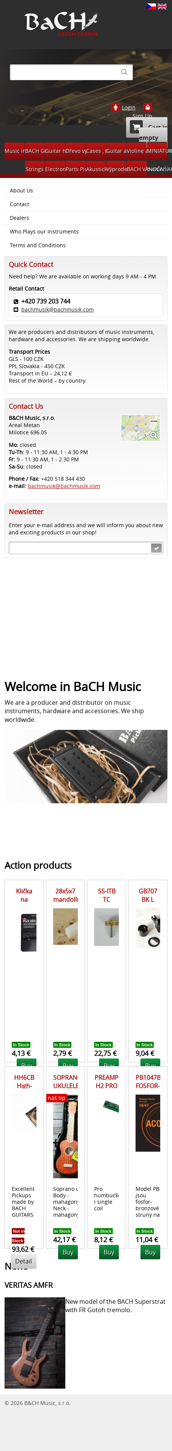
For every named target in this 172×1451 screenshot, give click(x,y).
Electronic (55, 169)
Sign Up (142, 116)
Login (129, 107)
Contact (19, 204)
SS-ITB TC (106, 895)
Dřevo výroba (76, 150)
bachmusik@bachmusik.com (57, 309)
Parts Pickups (76, 169)
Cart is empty (148, 131)
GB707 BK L (148, 895)
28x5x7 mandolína (68, 895)
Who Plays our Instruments (44, 231)
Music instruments (15, 150)
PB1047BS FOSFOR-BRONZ (150, 1086)
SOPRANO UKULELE (67, 1081)
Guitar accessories (116, 150)
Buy (68, 1252)
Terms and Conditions (38, 245)
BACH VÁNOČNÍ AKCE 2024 (137, 169)
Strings (35, 169)
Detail (23, 1261)
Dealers (19, 218)
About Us (21, 190)
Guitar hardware (55, 150)
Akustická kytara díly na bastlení (96, 169)
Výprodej (116, 169)
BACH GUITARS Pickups (35, 150)
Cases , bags (96, 150)
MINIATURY (157, 150)
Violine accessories (137, 150)
